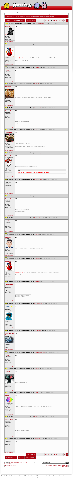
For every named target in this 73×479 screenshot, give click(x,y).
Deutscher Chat (4, 475)
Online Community (67, 475)
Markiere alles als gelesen (10, 465)
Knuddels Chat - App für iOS (31, 475)
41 (48, 20)
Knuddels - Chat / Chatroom (59, 465)
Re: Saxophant (37, 129)
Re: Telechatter (37, 258)
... (43, 20)
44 (56, 20)
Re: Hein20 (36, 83)
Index (21, 457)
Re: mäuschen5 (37, 107)
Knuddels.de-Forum (9, 16)
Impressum (38, 477)
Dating (60, 475)
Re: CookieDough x (40, 23)
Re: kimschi (36, 416)
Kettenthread (29, 16)
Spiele (57, 475)
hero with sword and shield (21, 462)
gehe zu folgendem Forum (36, 462)
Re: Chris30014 (37, 330)
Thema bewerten (19, 20)
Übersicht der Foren (27, 14)
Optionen (9, 20)
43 (54, 20)
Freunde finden (42, 475)
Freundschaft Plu (51, 475)
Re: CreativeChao (38, 217)
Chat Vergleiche (31, 477)
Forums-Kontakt (48, 465)
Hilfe (41, 14)
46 (62, 20)
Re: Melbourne (37, 67)
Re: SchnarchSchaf (38, 179)
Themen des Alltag (20, 16)
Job (43, 477)
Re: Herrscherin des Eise (39, 352)
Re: (35, 44)
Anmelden (20, 12)
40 (46, 20)
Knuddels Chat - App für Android (16, 475)
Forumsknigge (47, 14)
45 (59, 20)
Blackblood (13, 462)
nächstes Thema (30, 457)
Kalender (37, 14)
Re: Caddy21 (37, 392)
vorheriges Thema (11, 457)
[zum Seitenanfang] (9, 41)
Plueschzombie (7, 463)
